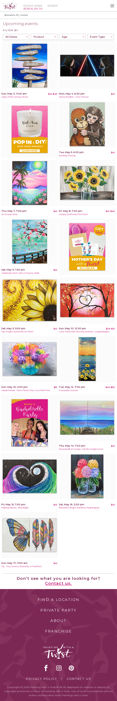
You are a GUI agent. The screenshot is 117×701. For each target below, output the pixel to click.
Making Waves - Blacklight (15, 507)
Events (53, 5)
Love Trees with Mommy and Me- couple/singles (84, 331)
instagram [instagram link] (59, 668)
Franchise (58, 631)
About (58, 621)
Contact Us (79, 679)
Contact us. (58, 583)
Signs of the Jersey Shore (14, 97)
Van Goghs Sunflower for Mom (17, 331)
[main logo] (10, 3)
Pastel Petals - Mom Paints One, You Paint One (25, 390)
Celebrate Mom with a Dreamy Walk (20, 273)
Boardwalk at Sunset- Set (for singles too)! (81, 449)
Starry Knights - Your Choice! (74, 97)
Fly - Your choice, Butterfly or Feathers (21, 566)
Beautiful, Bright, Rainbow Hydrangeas (79, 507)
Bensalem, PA (12, 15)
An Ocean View (9, 214)
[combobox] (16, 37)
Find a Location (59, 600)
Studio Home (32, 5)
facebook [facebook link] (46, 668)
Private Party (58, 610)
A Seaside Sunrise (68, 390)
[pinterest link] (71, 668)
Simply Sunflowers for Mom (73, 214)
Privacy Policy (41, 679)
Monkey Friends (67, 155)
